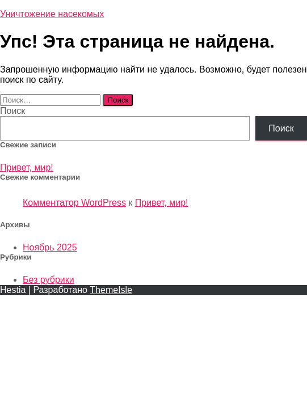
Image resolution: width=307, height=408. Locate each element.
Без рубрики (48, 279)
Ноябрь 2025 (50, 247)
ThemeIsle (111, 290)
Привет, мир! (26, 167)
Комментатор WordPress (74, 202)
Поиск (12, 111)
